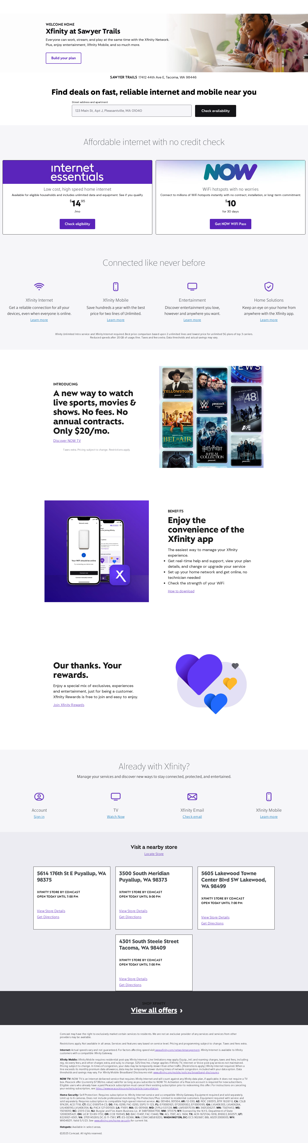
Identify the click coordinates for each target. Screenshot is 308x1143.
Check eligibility (77, 224)
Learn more (39, 320)
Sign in (39, 817)
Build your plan (63, 58)
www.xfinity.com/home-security (112, 1120)
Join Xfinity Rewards (68, 705)
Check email (192, 817)
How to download (181, 591)
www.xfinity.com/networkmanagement (177, 1050)
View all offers (154, 1010)
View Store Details (51, 911)
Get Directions (48, 917)
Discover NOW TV (67, 441)
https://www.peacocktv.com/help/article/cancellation (127, 1088)
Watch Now (115, 817)
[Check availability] (215, 111)
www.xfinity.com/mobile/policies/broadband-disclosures (186, 1072)
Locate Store (154, 854)
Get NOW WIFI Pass (230, 224)
